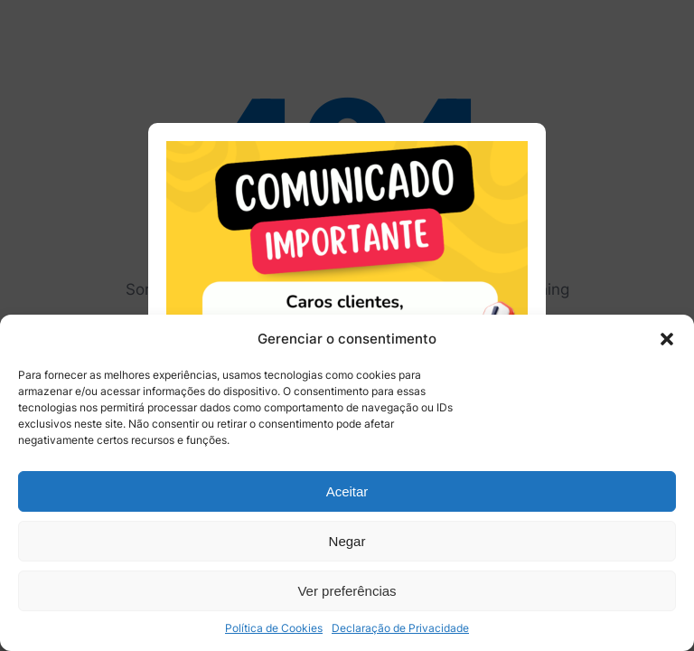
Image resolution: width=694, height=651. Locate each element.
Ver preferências (346, 591)
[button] (667, 339)
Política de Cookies (274, 628)
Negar (347, 541)
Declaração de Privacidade (400, 628)
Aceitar (347, 491)
